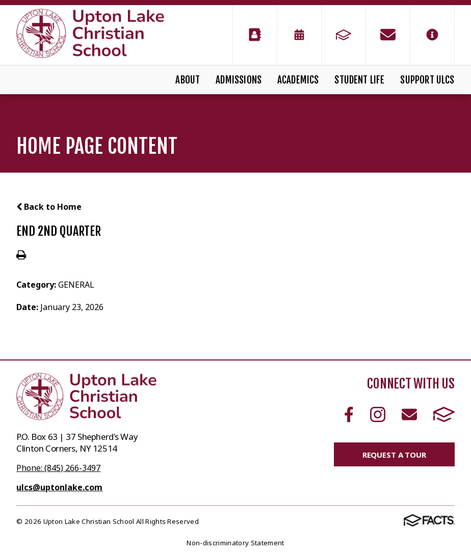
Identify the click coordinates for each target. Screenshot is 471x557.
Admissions (238, 80)
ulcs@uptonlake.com (59, 487)
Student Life (359, 80)
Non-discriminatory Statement (235, 542)
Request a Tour (394, 455)
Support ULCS (427, 80)
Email (409, 414)
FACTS (444, 414)
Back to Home (49, 206)
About (187, 80)
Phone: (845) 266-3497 (58, 468)
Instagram (377, 414)
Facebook (349, 414)
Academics (298, 80)
